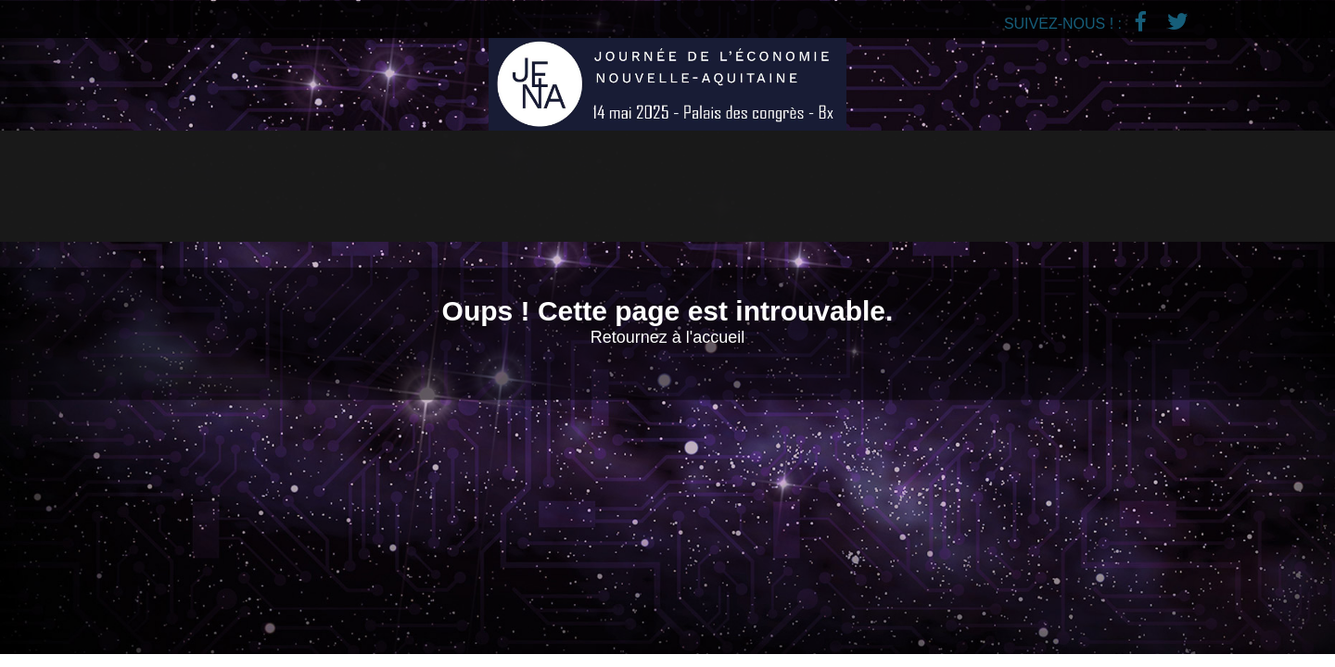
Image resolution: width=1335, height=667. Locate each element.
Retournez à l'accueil (668, 337)
